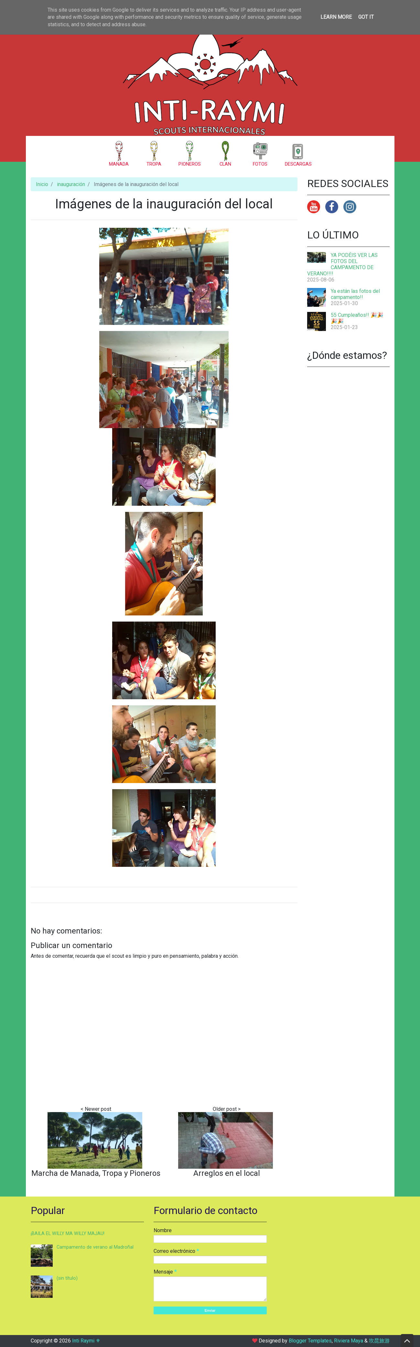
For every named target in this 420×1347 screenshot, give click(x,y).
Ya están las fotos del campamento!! (355, 294)
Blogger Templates (310, 1341)
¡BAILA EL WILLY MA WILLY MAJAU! (67, 1233)
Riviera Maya (348, 1341)
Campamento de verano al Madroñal (95, 1247)
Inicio (42, 184)
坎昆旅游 (379, 1341)
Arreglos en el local (226, 1173)
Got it (366, 17)
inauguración (71, 184)
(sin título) (67, 1278)
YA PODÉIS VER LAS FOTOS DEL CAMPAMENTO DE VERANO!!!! (342, 264)
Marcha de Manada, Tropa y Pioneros (95, 1173)
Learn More (336, 17)
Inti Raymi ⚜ (86, 1341)
